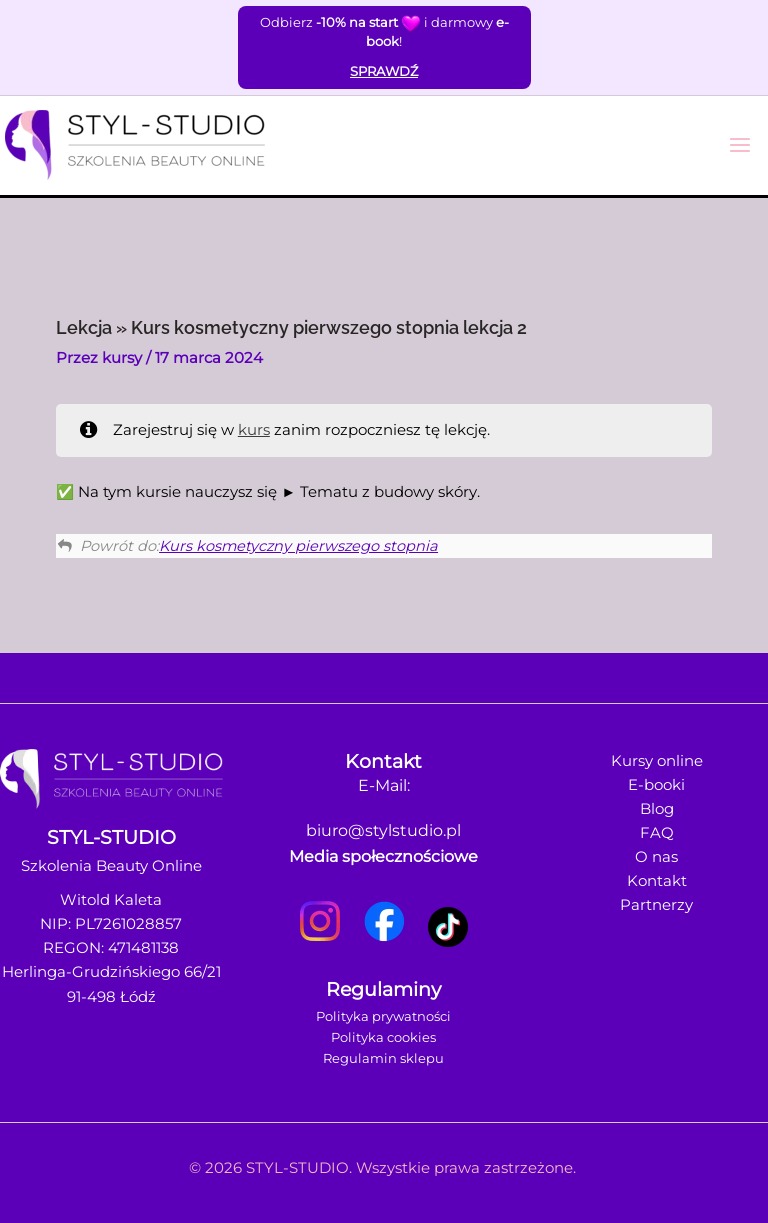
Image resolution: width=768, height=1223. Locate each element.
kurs (254, 430)
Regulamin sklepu (383, 1058)
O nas (656, 857)
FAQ (657, 833)
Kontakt (657, 881)
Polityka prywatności (383, 1016)
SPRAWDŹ (384, 71)
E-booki (656, 785)
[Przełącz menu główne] (740, 145)
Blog (657, 809)
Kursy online (657, 761)
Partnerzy (656, 905)
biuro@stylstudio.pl (383, 830)
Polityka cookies (383, 1037)
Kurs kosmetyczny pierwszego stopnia (298, 546)
